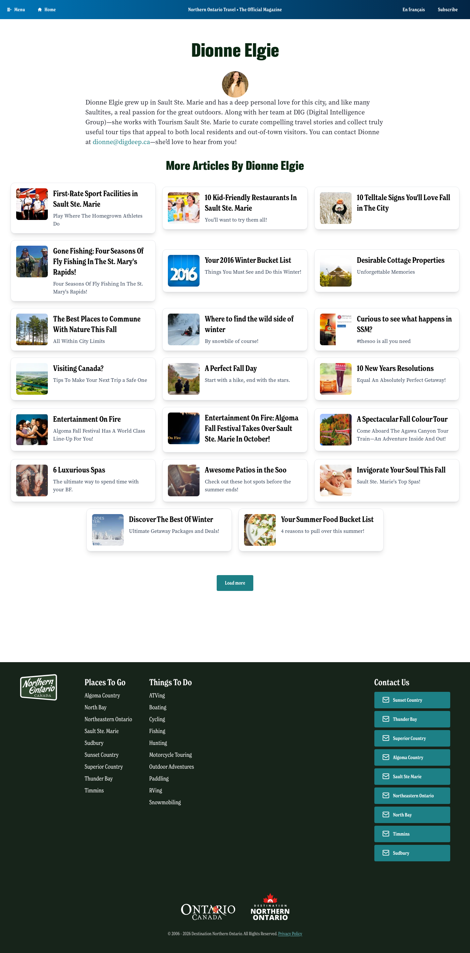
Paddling (159, 778)
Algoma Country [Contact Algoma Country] (408, 757)
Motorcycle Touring (170, 755)
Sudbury (94, 743)
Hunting (158, 743)
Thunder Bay (99, 778)
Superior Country (104, 766)
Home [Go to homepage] (47, 10)
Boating (158, 707)
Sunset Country (102, 755)
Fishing (157, 731)
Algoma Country (102, 695)
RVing (155, 790)
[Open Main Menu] (16, 9)
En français (414, 10)
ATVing (157, 695)
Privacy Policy (290, 934)
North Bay (96, 707)
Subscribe (448, 10)
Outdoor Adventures (171, 766)
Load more (235, 583)
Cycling (157, 719)
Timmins (94, 790)
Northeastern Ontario (108, 719)
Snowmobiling (165, 802)
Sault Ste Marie (407, 777)
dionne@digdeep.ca (121, 142)
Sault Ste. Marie (102, 731)
